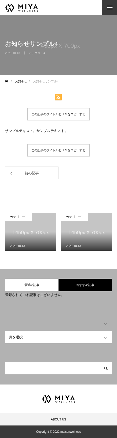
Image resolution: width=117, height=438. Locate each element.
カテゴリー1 (18, 217)
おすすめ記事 (85, 285)
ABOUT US (58, 419)
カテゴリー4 (36, 55)
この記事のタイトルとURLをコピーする (59, 114)
